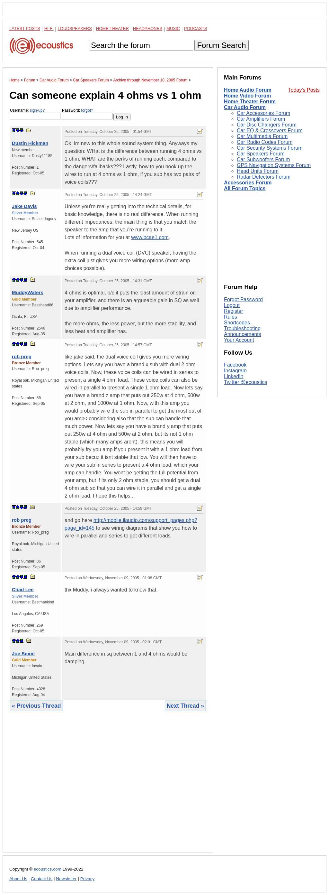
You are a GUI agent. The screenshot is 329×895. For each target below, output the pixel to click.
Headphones (147, 28)
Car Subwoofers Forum (263, 159)
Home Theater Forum (250, 101)
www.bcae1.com (150, 237)
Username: (35, 113)
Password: (87, 113)
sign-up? (37, 110)
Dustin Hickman (30, 143)
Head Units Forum (258, 171)
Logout (232, 305)
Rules (230, 317)
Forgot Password (243, 299)
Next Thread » (185, 706)
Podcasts (195, 28)
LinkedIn (234, 376)
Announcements (242, 334)
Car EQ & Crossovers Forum (269, 130)
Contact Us (41, 878)
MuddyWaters (27, 292)
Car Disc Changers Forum (267, 124)
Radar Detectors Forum (263, 177)
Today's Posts (304, 90)
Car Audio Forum (245, 107)
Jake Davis (24, 206)
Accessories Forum (248, 182)
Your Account (239, 340)
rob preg (21, 356)
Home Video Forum (247, 95)
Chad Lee (23, 589)
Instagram (235, 370)
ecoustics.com (47, 869)
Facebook (235, 365)
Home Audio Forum (247, 90)
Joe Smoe (23, 653)
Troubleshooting (242, 328)
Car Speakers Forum (261, 153)
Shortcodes (237, 322)
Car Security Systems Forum (269, 148)
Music (173, 28)
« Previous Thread (36, 706)
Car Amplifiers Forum (261, 119)
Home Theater (112, 28)
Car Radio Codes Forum (264, 142)
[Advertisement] (108, 787)
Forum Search (221, 45)
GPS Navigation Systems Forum (274, 165)
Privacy (87, 878)
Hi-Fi (49, 28)
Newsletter (66, 878)
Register (233, 311)
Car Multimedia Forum (262, 136)
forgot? (87, 110)
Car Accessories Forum (263, 113)
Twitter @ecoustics (245, 382)
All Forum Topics (244, 188)
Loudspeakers (75, 28)
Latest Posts (24, 28)
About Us (18, 878)
